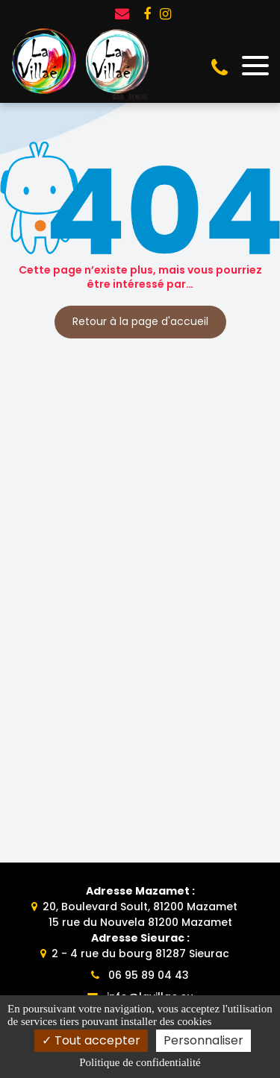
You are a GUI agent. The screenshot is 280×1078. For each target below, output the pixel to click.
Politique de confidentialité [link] (139, 1062)
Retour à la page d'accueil (140, 321)
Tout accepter (91, 1040)
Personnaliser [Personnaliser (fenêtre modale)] (203, 1040)
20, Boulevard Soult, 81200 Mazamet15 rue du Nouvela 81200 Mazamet (140, 906)
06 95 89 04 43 (140, 975)
